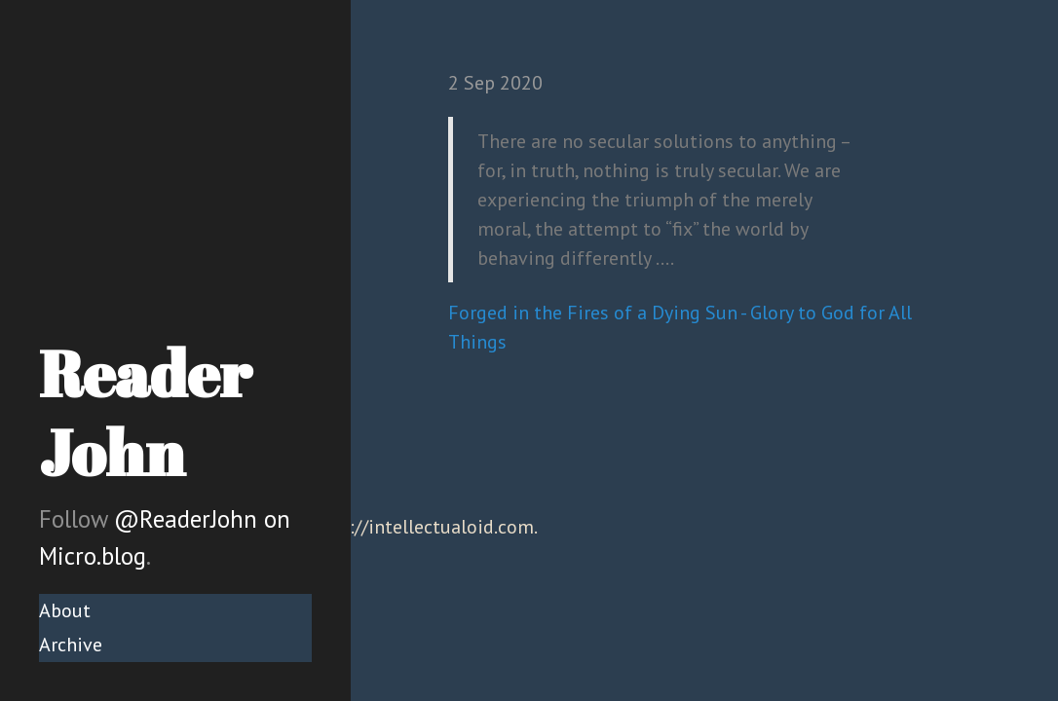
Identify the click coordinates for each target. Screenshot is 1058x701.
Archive (70, 644)
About (65, 610)
